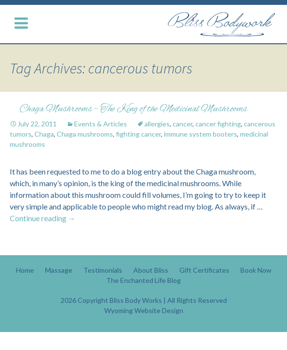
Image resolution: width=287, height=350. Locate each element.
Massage (58, 270)
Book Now (255, 270)
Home (25, 270)
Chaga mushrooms (85, 134)
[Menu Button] (23, 23)
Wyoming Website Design (143, 310)
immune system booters (200, 134)
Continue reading (43, 218)
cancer (182, 124)
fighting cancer (138, 134)
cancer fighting (218, 124)
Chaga (44, 134)
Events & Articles (100, 124)
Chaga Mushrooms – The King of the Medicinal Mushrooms (133, 109)
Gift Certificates (204, 270)
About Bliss (150, 270)
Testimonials (102, 270)
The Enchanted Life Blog (143, 280)
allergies (157, 124)
